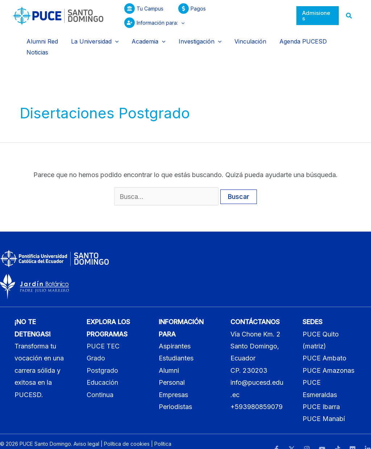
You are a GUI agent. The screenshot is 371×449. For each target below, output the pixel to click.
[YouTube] (322, 435)
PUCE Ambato (324, 344)
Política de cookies (127, 429)
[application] (276, 15)
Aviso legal (86, 429)
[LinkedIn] (367, 435)
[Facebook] (276, 435)
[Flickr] (352, 435)
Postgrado (102, 356)
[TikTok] (337, 435)
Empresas (173, 380)
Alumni (169, 356)
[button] (317, 16)
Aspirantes (175, 332)
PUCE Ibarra (321, 392)
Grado (96, 344)
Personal (172, 368)
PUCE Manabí (324, 405)
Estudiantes (176, 344)
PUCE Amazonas (328, 356)
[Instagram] (307, 435)
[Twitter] (291, 435)
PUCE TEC (103, 332)
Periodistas (175, 392)
